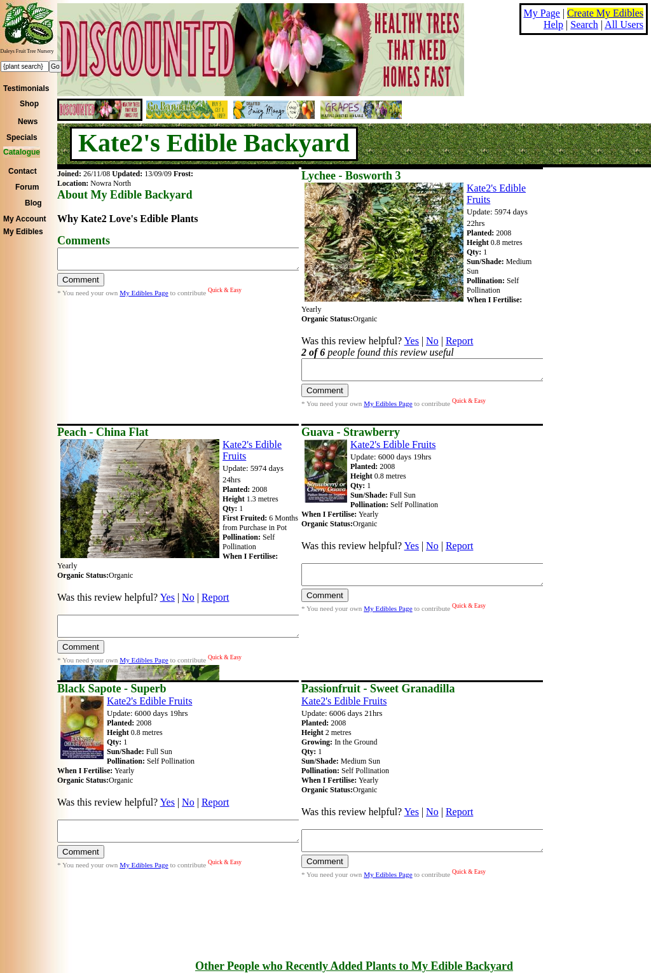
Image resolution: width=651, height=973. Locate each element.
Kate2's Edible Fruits (392, 444)
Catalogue (21, 152)
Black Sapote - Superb (112, 688)
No (432, 340)
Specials (22, 137)
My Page (542, 13)
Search (584, 24)
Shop (29, 103)
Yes (411, 340)
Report (460, 340)
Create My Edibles (605, 13)
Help (553, 24)
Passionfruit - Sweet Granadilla (378, 688)
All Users (624, 24)
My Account (24, 218)
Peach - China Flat (103, 432)
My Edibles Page (144, 296)
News (28, 121)
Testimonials (26, 88)
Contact (22, 171)
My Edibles (23, 231)
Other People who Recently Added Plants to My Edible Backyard (354, 966)
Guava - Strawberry (350, 432)
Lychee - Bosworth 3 (351, 175)
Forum (27, 187)
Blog (33, 203)
